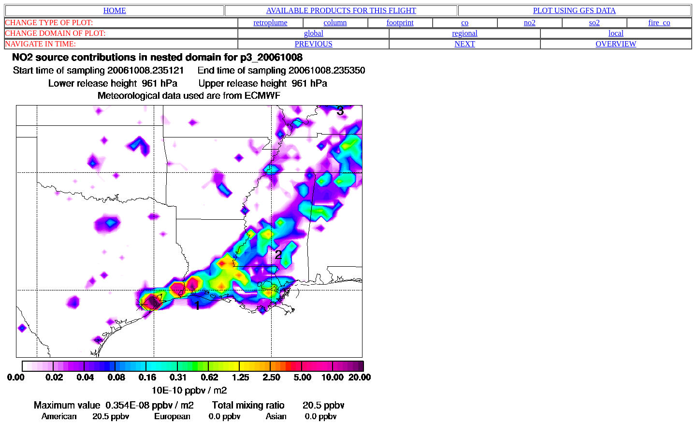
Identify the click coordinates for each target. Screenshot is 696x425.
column (335, 22)
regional (465, 33)
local (616, 33)
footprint (400, 22)
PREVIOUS (314, 44)
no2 (530, 22)
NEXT (464, 44)
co (464, 22)
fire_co (659, 22)
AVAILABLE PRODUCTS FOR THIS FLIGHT (341, 10)
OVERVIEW (616, 44)
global (313, 33)
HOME (114, 10)
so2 (594, 22)
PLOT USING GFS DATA (574, 10)
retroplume (270, 22)
